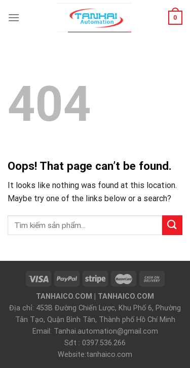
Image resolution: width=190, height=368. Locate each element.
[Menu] (14, 17)
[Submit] (172, 225)
